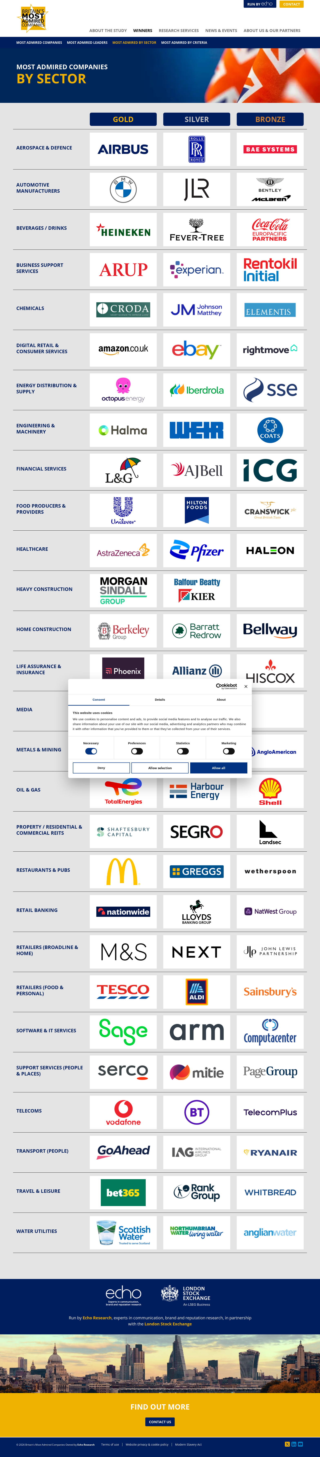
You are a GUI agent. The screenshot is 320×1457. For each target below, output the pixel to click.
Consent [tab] (99, 699)
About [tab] (221, 699)
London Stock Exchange (168, 1323)
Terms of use (110, 1444)
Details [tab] (160, 699)
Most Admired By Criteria (184, 42)
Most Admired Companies (39, 42)
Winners (142, 30)
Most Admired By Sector (134, 42)
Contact (290, 4)
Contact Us (160, 1422)
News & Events (221, 30)
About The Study (108, 30)
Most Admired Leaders (87, 42)
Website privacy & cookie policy (147, 1444)
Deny (101, 768)
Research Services (179, 30)
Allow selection (160, 768)
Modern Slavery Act (188, 1444)
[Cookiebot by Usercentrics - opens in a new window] (219, 686)
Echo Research (97, 1317)
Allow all (218, 768)
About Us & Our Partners (272, 30)
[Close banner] (245, 686)
